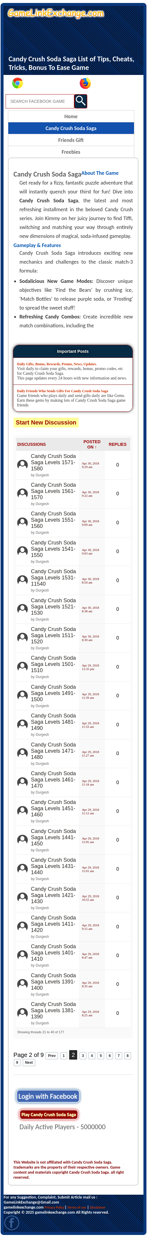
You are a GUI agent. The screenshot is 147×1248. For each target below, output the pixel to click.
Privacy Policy (55, 1217)
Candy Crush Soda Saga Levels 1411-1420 (53, 934)
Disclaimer (97, 1217)
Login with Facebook (48, 1106)
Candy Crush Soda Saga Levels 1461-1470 (53, 790)
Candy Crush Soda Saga (71, 138)
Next (29, 1073)
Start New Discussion (46, 432)
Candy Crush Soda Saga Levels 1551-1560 (53, 530)
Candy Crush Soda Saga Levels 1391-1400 (53, 992)
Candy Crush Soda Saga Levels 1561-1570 (53, 501)
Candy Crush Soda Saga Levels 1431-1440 (53, 876)
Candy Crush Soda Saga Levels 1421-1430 (53, 905)
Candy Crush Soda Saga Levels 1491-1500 (53, 703)
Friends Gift (71, 150)
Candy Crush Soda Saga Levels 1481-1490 (53, 732)
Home (71, 126)
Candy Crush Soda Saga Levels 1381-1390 (53, 1020)
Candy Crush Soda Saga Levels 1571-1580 (53, 472)
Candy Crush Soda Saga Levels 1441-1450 (53, 847)
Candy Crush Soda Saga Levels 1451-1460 (53, 818)
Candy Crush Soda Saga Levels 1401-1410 (53, 963)
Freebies (71, 162)
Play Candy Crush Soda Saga (49, 1124)
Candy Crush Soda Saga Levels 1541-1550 (53, 559)
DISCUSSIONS (31, 454)
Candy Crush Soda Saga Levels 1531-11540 (53, 588)
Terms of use (76, 1217)
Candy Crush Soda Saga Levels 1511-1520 (53, 645)
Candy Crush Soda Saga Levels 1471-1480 (53, 761)
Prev (52, 1066)
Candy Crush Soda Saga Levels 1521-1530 (53, 617)
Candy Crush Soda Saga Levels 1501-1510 (53, 674)
